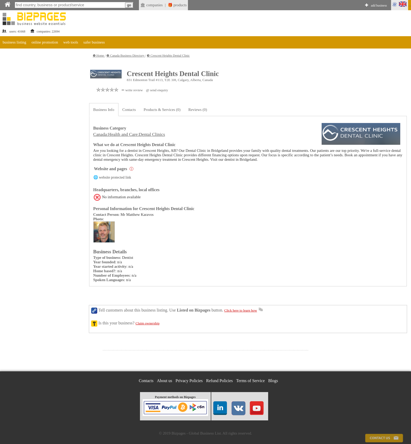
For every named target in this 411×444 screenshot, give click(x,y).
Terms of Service (250, 380)
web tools (70, 42)
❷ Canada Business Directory (125, 55)
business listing (14, 42)
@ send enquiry (157, 90)
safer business (94, 42)
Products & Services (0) (162, 110)
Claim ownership (147, 323)
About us (164, 380)
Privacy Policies (189, 380)
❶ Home (99, 55)
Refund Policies (219, 380)
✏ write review (132, 90)
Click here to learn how (240, 310)
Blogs (273, 380)
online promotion (44, 42)
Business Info (103, 110)
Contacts (129, 110)
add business (379, 5)
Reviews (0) (197, 110)
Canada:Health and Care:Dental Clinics (129, 134)
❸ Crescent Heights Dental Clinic (168, 55)
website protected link (115, 177)
